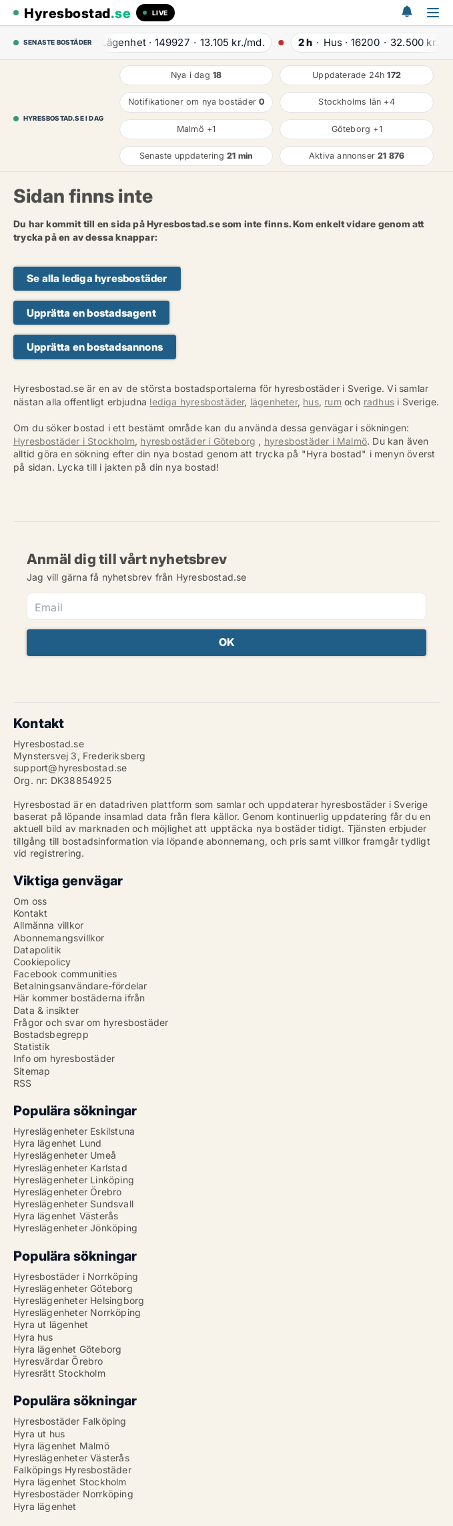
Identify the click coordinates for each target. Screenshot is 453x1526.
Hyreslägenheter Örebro (67, 1191)
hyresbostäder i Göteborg (198, 441)
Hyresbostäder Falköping (70, 1421)
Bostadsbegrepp (51, 1034)
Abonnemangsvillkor (59, 937)
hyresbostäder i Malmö (315, 441)
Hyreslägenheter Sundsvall (73, 1203)
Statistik (31, 1046)
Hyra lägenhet (45, 1506)
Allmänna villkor (48, 925)
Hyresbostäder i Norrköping (75, 1276)
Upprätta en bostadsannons (95, 347)
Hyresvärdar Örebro (58, 1361)
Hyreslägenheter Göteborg (73, 1288)
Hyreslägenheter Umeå (64, 1155)
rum (333, 401)
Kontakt (30, 913)
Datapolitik (37, 949)
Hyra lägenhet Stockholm (70, 1481)
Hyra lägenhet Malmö (61, 1445)
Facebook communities (65, 973)
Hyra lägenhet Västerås (65, 1215)
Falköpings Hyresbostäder (72, 1469)
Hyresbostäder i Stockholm (74, 441)
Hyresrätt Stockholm (59, 1373)
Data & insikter (46, 1010)
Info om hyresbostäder (64, 1058)
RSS (22, 1083)
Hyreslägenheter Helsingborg (78, 1300)
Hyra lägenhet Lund (57, 1143)
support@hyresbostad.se (70, 767)
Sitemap (31, 1071)
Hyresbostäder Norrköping (73, 1493)
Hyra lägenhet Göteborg (67, 1349)
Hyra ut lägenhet (50, 1324)
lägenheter (274, 401)
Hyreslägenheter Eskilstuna (74, 1131)
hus (311, 401)
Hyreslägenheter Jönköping (75, 1227)
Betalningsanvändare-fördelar (80, 985)
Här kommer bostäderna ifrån (79, 997)
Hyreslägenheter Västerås (71, 1457)
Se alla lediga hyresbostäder (97, 278)
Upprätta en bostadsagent (91, 313)
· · (183, 42)
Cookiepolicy (42, 961)
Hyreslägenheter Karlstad (70, 1167)
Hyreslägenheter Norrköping (77, 1312)
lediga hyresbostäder (196, 401)
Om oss (30, 901)
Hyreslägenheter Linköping (73, 1179)
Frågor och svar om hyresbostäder (90, 1022)
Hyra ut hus (39, 1433)
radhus (379, 401)
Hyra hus (33, 1337)
